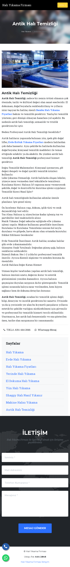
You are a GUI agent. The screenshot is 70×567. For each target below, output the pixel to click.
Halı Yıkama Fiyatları (21, 366)
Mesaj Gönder (35, 528)
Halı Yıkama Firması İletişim (35, 562)
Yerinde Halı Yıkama (20, 374)
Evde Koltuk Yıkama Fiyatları (26, 142)
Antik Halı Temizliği (20, 409)
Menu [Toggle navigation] (62, 5)
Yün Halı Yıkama (18, 388)
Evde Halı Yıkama (18, 359)
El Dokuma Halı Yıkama (22, 381)
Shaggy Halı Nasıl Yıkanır (24, 395)
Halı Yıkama (26, 31)
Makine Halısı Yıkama (21, 402)
